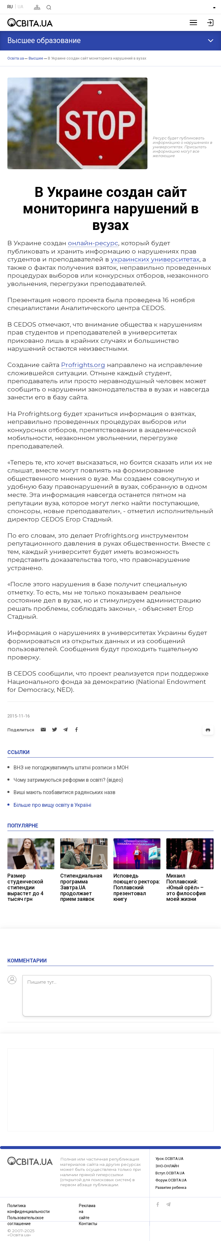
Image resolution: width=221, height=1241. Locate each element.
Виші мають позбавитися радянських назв (64, 792)
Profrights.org (83, 364)
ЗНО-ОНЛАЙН (168, 1164)
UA (20, 6)
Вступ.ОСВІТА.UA (171, 1172)
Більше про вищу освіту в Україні (52, 805)
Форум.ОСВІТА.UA (172, 1179)
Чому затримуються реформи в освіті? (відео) (68, 780)
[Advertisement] (110, 1087)
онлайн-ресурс (93, 243)
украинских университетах (155, 259)
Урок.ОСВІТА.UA (170, 1156)
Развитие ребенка (173, 1187)
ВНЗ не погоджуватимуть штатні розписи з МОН (71, 768)
